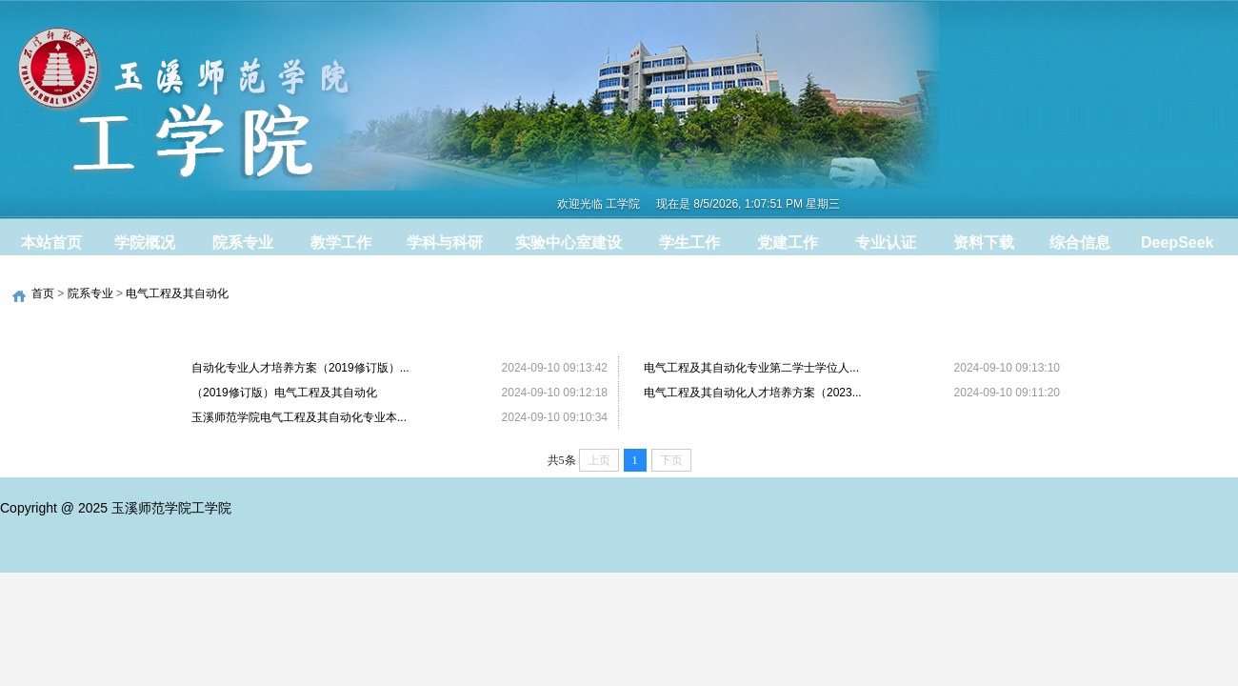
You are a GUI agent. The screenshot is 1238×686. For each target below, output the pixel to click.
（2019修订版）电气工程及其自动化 (284, 392)
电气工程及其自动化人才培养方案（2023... (753, 392)
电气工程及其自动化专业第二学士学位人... (751, 367)
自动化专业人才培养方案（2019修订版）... (300, 367)
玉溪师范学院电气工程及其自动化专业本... (299, 417)
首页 (42, 293)
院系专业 (90, 293)
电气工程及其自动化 (177, 293)
